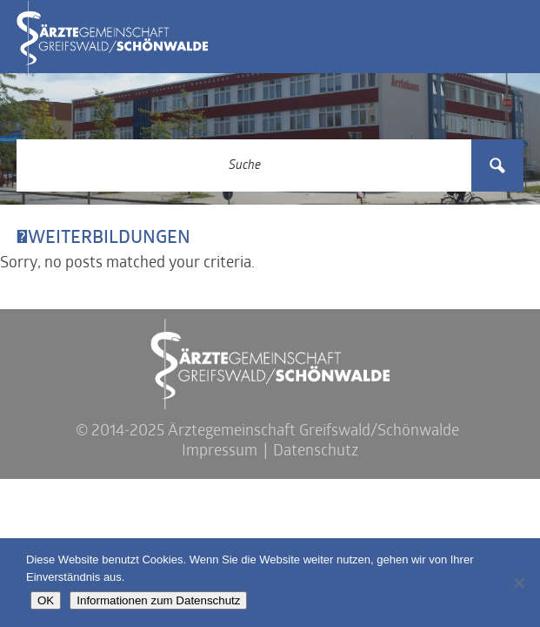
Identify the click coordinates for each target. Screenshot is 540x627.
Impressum (219, 451)
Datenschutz (315, 451)
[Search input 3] (245, 165)
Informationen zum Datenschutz (158, 600)
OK (45, 600)
